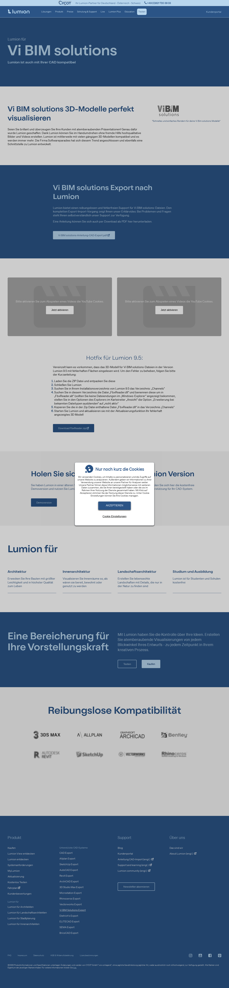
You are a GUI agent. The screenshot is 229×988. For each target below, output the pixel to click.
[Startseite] (19, 11)
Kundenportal (213, 11)
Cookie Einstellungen (114, 516)
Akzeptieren (114, 505)
